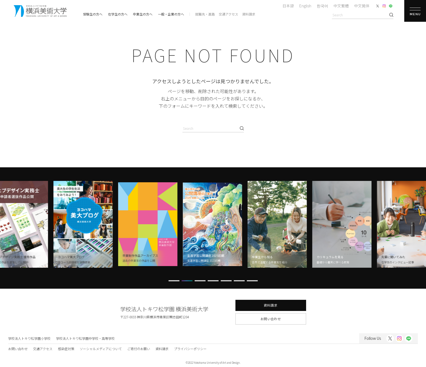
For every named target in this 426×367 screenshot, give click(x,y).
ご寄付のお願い (138, 348)
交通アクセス (228, 14)
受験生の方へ (92, 14)
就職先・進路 (205, 14)
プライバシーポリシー (190, 348)
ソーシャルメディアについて (101, 348)
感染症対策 (66, 348)
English (305, 5)
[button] (174, 280)
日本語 (288, 5)
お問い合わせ (270, 318)
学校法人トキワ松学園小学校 (29, 338)
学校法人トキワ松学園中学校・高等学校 (85, 338)
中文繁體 (341, 5)
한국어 (322, 5)
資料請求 (248, 14)
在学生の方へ (118, 14)
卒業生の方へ (143, 14)
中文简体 (361, 5)
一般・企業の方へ (171, 14)
